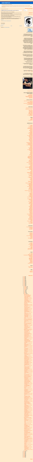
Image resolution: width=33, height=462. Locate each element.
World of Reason (31, 223)
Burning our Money (30, 254)
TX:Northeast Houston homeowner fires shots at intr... (28, 408)
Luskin (31, 180)
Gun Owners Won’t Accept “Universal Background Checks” (28, 357)
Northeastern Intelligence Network (28, 190)
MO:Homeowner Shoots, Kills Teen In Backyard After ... (28, 390)
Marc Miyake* (30, 229)
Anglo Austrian (30, 253)
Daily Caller (31, 146)
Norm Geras (31, 256)
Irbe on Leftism (30, 115)
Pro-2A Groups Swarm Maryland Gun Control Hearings (28, 439)
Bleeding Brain (30, 132)
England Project (30, 255)
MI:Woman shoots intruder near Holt (28, 329)
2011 (24, 452)
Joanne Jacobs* (31, 228)
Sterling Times (30, 262)
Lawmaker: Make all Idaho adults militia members (27, 297)
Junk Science (30, 175)
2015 (24, 284)
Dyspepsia (31, 153)
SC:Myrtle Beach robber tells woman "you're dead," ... (28, 383)
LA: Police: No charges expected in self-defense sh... (28, 298)
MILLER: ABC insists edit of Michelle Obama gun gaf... (28, 304)
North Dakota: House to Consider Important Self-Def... (27, 339)
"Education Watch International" (28, 96)
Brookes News (30, 243)
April (24, 292)
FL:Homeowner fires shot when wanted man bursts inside (27, 391)
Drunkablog (31, 152)
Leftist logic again (26, 416)
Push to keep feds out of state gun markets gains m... (28, 378)
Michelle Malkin (30, 185)
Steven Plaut (31, 271)
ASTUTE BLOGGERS (29, 128)
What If (31, 220)
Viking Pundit (31, 217)
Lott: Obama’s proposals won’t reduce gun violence (27, 366)
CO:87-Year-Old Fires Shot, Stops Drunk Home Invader (28, 374)
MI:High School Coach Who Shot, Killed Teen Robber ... (28, 397)
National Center (30, 187)
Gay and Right (30, 160)
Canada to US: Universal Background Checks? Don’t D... (28, 353)
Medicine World (30, 184)
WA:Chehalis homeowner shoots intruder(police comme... (27, 411)
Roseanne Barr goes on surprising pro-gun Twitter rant (28, 334)
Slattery (32, 247)
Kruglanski (31, 119)
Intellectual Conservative (29, 172)
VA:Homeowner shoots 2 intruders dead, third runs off (28, 382)
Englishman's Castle (30, 263)
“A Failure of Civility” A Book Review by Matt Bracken (28, 316)
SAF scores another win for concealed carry (27, 331)
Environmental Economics (29, 235)
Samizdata (31, 261)
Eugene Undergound (30, 156)
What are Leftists (30, 113)
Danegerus (31, 147)
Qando (32, 197)
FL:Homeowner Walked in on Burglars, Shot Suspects (27, 402)
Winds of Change (30, 222)
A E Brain (31, 242)
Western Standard (30, 219)
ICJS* (31, 246)
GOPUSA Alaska (30, 163)
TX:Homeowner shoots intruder (27, 323)
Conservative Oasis (30, 143)
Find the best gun (30, 158)
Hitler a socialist (30, 112)
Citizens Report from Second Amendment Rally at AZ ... (27, 432)
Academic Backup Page (29, 102)
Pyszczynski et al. (30, 120)
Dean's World (30, 148)
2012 (24, 451)
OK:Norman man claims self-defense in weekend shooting (28, 415)
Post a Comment (2, 24)
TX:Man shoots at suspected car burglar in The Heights (27, 301)
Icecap (32, 170)
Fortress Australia (30, 244)
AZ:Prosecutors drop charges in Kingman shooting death (27, 381)
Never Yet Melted (31, 189)
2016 (24, 283)
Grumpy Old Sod (30, 164)
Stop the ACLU (30, 211)
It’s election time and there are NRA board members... (28, 308)
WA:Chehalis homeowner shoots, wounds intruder (27, 419)
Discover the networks (29, 149)
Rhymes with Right (30, 201)
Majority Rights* (30, 258)
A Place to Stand (30, 267)
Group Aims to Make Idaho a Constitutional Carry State (27, 340)
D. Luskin (31, 237)
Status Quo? (31, 114)
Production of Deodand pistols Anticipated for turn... (27, 406)
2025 (24, 277)
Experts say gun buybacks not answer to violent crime (27, 436)
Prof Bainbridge (30, 196)
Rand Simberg (30, 199)
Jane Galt (31, 236)
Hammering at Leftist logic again (27, 417)
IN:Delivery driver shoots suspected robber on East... (28, 325)
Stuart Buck (31, 212)
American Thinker (30, 126)
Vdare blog (31, 216)
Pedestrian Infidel (30, 195)
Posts (24, 9)
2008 (24, 454)
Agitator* (31, 125)
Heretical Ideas (31, 167)
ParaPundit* (31, 194)
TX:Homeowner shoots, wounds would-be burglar (27, 448)
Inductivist (31, 171)
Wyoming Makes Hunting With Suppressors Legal (27, 364)
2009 (24, 453)
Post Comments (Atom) (6, 27)
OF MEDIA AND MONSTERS (27, 376)
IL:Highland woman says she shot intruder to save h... (28, 413)
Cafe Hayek (31, 234)
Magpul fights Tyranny (26, 294)
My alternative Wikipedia (30, 104)
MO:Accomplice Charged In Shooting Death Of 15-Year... (28, 401)
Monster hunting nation (29, 186)
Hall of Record (30, 166)
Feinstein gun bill (26, 303)
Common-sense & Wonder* (29, 142)
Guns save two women (26, 392)
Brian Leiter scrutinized (29, 135)
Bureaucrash (31, 137)
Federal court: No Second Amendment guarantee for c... (27, 332)
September (25, 288)
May (24, 291)
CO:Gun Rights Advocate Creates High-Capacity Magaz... (28, 385)
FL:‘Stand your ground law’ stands (28, 319)
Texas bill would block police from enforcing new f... (27, 336)
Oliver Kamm (31, 260)
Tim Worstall (31, 213)
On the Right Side (30, 191)
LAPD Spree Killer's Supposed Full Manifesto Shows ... (28, 437)
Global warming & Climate (29, 162)
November (25, 287)
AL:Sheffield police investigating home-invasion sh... (27, 313)
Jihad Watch (31, 173)
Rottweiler (31, 205)
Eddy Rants (31, 154)
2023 (24, 278)
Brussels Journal (30, 136)
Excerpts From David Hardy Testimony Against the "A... (27, 296)
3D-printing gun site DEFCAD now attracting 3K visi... (28, 309)
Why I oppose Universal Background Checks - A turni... (28, 320)
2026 (24, 276)
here (31, 71)
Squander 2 (31, 210)
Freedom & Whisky (30, 266)
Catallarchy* (31, 138)
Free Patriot (31, 159)
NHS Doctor (31, 259)
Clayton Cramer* (30, 139)
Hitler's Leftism (30, 168)
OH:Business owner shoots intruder (28, 375)
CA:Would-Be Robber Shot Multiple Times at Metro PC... (28, 362)
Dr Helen (31, 151)
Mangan (31, 182)
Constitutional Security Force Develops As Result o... (27, 368)
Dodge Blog (31, 150)
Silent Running (30, 209)
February (25, 293)
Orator (31, 192)
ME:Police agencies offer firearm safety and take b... (27, 344)
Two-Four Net (30, 214)
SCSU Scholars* (30, 206)
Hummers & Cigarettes (29, 169)
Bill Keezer (31, 131)
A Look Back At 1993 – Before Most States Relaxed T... (28, 405)
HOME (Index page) (30, 14)
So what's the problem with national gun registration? (28, 360)
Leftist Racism (30, 111)
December (25, 286)
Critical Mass (31, 145)
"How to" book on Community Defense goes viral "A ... (27, 307)
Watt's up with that (30, 218)
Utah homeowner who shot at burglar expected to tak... (28, 398)
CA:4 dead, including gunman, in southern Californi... (27, 361)
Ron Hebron (31, 204)
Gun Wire (31, 165)
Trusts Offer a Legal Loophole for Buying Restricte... (27, 315)
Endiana (31, 155)
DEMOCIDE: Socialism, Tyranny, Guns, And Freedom (27, 330)
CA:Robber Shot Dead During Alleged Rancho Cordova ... (28, 372)
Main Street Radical (30, 181)
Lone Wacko (31, 179)
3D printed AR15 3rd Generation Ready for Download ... (27, 311)
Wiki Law (31, 221)
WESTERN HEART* (30, 248)
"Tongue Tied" (30, 94)
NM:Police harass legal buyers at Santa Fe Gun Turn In (27, 428)
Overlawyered (31, 193)
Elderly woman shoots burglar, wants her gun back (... (28, 433)
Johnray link (31, 101)
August (25, 289)
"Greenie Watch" (30, 97)
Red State (31, 200)
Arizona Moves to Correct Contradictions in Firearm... (27, 396)
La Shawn (31, 178)
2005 (24, 456)
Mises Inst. (31, 238)
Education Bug (30, 227)
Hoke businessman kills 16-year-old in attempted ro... (28, 410)
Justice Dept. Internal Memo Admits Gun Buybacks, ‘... (28, 369)
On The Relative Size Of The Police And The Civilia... (28, 348)
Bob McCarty (31, 134)
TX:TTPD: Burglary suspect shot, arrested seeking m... (27, 300)
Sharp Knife (31, 207)
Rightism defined (30, 110)
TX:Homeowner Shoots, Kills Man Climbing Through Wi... (28, 380)
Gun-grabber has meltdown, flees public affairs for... (27, 356)
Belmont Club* (30, 130)
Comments (24, 10)
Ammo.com (31, 127)
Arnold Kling (31, 233)
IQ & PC (31, 257)
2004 (24, 457)
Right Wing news (30, 203)
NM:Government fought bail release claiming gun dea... (28, 447)
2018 (24, 282)
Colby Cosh (31, 141)
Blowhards (31, 133)
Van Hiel (32, 118)
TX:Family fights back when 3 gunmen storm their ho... (27, 327)
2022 (24, 279)
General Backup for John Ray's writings (28, 103)
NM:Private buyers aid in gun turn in (28, 322)
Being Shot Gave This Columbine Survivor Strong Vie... (27, 359)
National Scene (30, 188)
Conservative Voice (30, 144)
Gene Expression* (30, 161)
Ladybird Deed (30, 177)
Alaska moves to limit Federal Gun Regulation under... (28, 377)
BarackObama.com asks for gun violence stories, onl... (27, 335)
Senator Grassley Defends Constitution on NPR (27, 426)
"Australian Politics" (30, 95)
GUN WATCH (6, 3)
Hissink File (31, 245)
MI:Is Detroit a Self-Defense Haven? (28, 318)
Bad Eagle (31, 129)
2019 (24, 281)
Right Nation (31, 202)
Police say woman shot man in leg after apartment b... (28, 414)
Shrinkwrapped (31, 208)
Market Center (30, 183)
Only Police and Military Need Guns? (28, 438)
